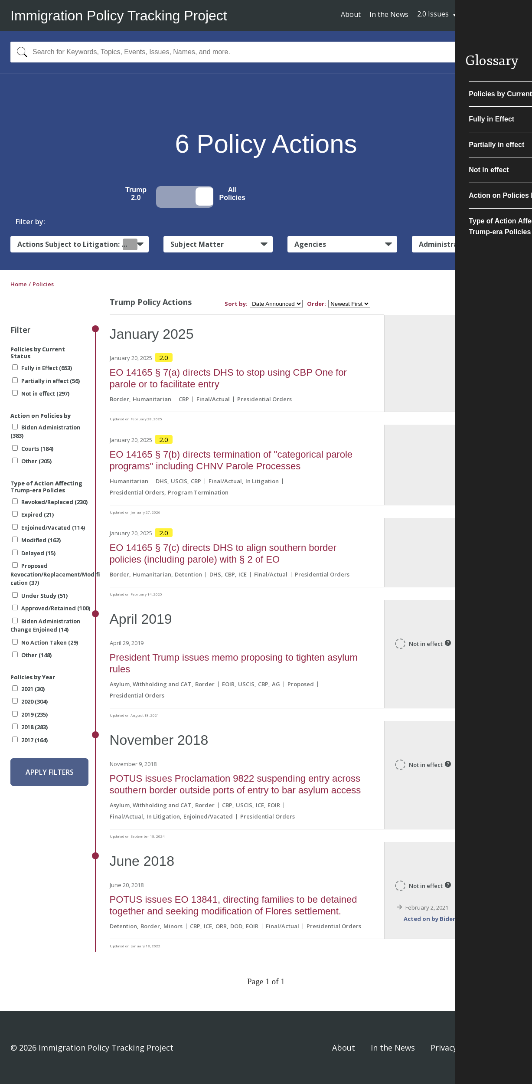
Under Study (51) (40, 595)
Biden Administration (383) (45, 431)
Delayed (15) (33, 553)
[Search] (20, 52)
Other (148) (32, 655)
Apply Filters (50, 772)
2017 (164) (30, 740)
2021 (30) (28, 689)
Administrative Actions (459, 244)
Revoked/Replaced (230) (50, 502)
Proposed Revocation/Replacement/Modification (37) (55, 574)
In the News (388, 14)
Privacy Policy (456, 1047)
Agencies (310, 244)
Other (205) (32, 461)
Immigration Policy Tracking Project (118, 15)
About (351, 14)
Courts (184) (32, 448)
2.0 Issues (433, 14)
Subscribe (489, 15)
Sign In (509, 1047)
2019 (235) (30, 714)
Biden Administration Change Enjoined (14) (45, 625)
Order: (316, 304)
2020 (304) (30, 701)
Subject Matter (197, 244)
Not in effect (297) (40, 393)
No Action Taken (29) (45, 642)
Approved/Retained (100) (51, 608)
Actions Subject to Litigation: (77, 244)
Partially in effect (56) (46, 381)
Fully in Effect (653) (42, 368)
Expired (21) (33, 514)
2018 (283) (30, 727)
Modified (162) (36, 540)
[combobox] (266, 52)
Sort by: (236, 304)
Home (18, 284)
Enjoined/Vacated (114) (48, 527)
